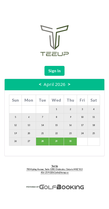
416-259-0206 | (48, 172)
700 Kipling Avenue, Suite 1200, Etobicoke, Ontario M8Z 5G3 (54, 169)
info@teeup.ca (62, 172)
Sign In (54, 70)
